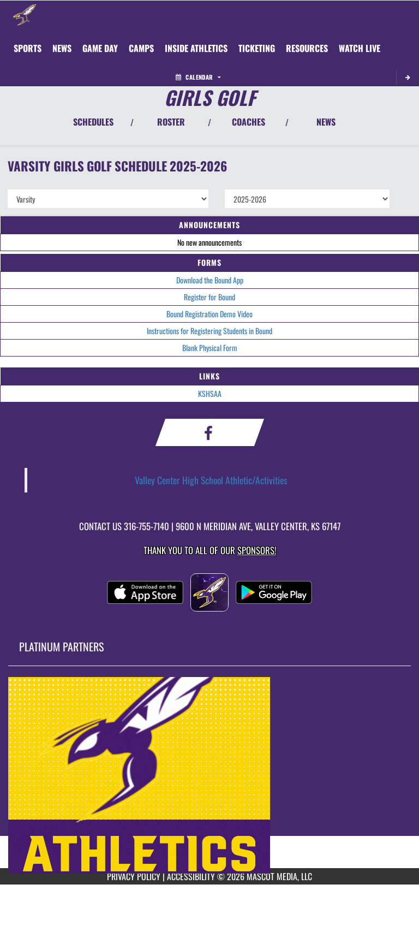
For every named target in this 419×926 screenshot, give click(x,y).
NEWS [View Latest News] (326, 121)
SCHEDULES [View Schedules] (93, 121)
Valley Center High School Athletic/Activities (211, 480)
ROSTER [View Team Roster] (171, 121)
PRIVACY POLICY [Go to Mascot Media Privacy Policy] (133, 876)
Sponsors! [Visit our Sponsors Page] (256, 550)
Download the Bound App (209, 280)
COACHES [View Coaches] (248, 121)
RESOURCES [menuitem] (307, 48)
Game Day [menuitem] (100, 48)
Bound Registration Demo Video (209, 313)
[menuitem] (62, 48)
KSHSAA (210, 393)
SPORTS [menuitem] (27, 48)
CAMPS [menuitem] (141, 48)
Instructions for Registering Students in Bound (209, 330)
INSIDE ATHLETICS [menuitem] (196, 48)
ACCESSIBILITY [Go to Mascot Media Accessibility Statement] (191, 876)
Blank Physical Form (209, 347)
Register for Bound (209, 296)
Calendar (198, 77)
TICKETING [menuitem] (256, 48)
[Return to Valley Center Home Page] (24, 14)
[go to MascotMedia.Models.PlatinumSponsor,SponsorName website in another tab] (209, 775)
